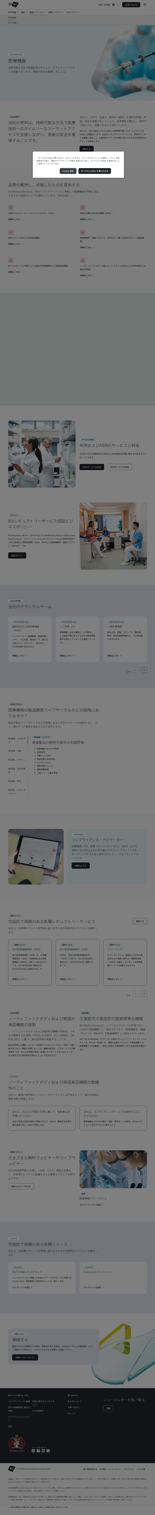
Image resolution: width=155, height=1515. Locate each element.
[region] (78, 165)
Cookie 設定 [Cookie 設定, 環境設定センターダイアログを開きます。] (68, 171)
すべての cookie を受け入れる (94, 171)
